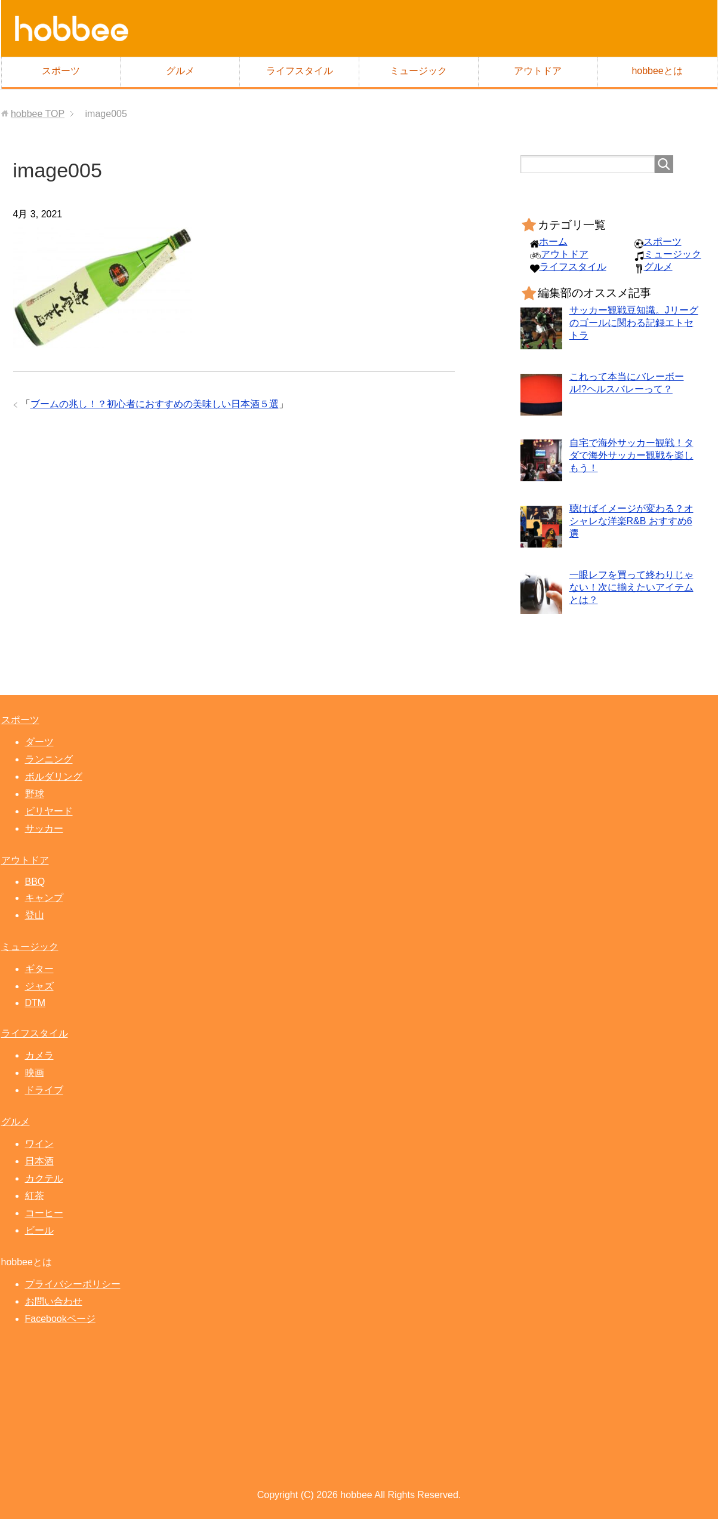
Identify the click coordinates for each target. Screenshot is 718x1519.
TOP (37, 114)
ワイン (39, 1144)
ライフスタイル (299, 71)
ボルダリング (53, 776)
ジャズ (39, 986)
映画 (34, 1073)
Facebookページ (60, 1319)
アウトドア (538, 71)
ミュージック (418, 71)
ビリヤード (49, 811)
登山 (34, 915)
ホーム (553, 241)
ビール (39, 1230)
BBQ (35, 882)
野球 (34, 794)
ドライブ (44, 1090)
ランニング (49, 759)
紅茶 (34, 1196)
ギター (39, 969)
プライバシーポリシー (73, 1284)
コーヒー (44, 1213)
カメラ (39, 1055)
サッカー (44, 828)
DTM (35, 1003)
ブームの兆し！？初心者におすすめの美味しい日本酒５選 (154, 404)
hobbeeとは (656, 71)
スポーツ (61, 71)
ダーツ (39, 742)
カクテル (44, 1178)
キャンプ (44, 898)
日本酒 (39, 1161)
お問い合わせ (53, 1301)
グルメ (180, 71)
